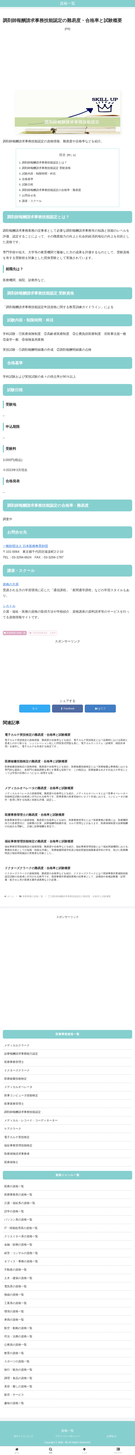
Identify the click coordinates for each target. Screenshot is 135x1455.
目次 (62, 155)
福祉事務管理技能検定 (18, 1148)
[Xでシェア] (34, 710)
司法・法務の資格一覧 (18, 1339)
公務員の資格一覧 (15, 1347)
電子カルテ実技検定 (17, 1139)
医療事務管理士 (14, 1064)
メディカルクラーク (17, 1048)
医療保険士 (11, 1164)
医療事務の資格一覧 (15, 634)
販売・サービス (14, 1397)
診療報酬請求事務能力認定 (21, 1056)
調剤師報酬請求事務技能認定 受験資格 (46, 168)
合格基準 (27, 179)
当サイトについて (23, 1439)
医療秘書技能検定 (15, 1081)
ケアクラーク (12, 1131)
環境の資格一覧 (14, 1313)
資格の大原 (11, 586)
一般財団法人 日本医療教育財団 (25, 548)
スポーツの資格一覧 (17, 1364)
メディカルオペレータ (18, 1089)
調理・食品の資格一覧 (18, 1380)
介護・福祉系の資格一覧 (19, 1205)
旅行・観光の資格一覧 (18, 1372)
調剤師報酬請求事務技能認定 (22, 1114)
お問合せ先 (29, 197)
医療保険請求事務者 (17, 1156)
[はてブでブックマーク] (100, 710)
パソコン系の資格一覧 (18, 1222)
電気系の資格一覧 (15, 1288)
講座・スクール (32, 202)
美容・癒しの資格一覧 (18, 1389)
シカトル (9, 607)
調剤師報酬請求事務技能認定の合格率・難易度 (51, 191)
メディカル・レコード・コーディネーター (31, 1123)
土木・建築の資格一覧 (18, 1280)
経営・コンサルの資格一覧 (21, 1255)
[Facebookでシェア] (67, 710)
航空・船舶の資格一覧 (18, 1330)
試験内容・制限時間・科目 (39, 174)
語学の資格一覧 (14, 1213)
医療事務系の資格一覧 (18, 1197)
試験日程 (27, 185)
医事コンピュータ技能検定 (21, 1098)
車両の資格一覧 (14, 1322)
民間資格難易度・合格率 (43, 634)
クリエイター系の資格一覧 (21, 1238)
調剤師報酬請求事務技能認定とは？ (44, 162)
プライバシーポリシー (67, 1439)
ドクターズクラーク (17, 1073)
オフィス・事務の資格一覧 (21, 1263)
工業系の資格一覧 (15, 1305)
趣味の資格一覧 (14, 1405)
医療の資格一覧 (14, 1188)
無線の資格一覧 (14, 1297)
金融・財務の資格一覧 (18, 1247)
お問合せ (112, 1439)
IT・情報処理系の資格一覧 (21, 1230)
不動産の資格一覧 (15, 1272)
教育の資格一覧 (14, 1355)
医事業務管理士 (14, 1106)
